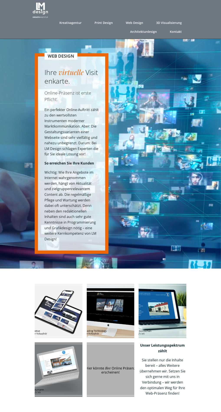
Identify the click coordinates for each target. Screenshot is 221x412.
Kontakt (176, 31)
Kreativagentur (71, 22)
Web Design (135, 22)
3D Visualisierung (169, 22)
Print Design (104, 22)
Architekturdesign (144, 31)
